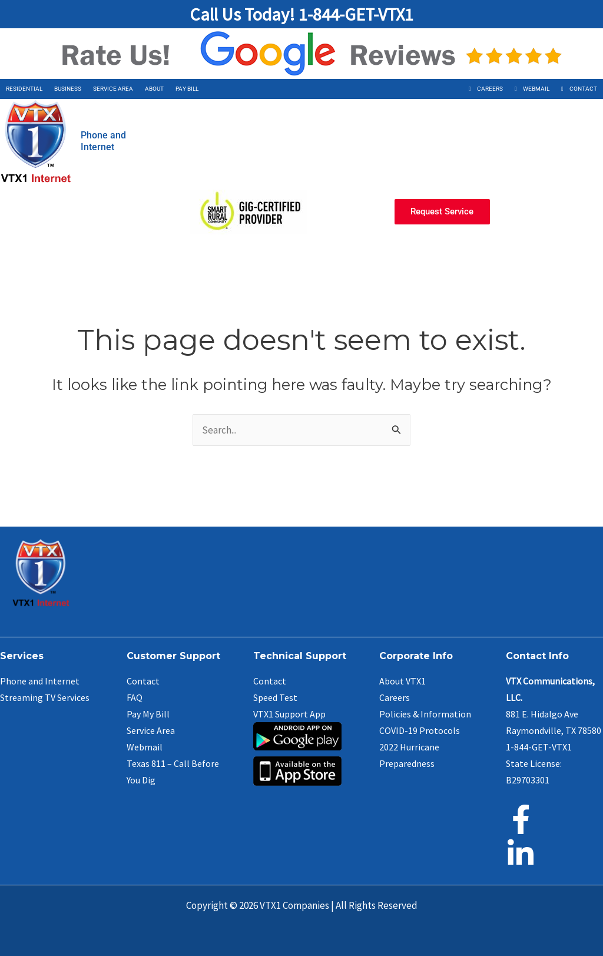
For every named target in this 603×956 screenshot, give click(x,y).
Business (67, 88)
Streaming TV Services (45, 697)
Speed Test (275, 697)
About (154, 88)
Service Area (113, 88)
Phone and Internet (39, 681)
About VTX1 (402, 681)
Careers (490, 88)
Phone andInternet (103, 141)
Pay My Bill (148, 714)
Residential (24, 88)
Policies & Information (425, 714)
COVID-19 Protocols (419, 730)
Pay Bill (186, 88)
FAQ (135, 697)
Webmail (536, 88)
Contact (583, 88)
